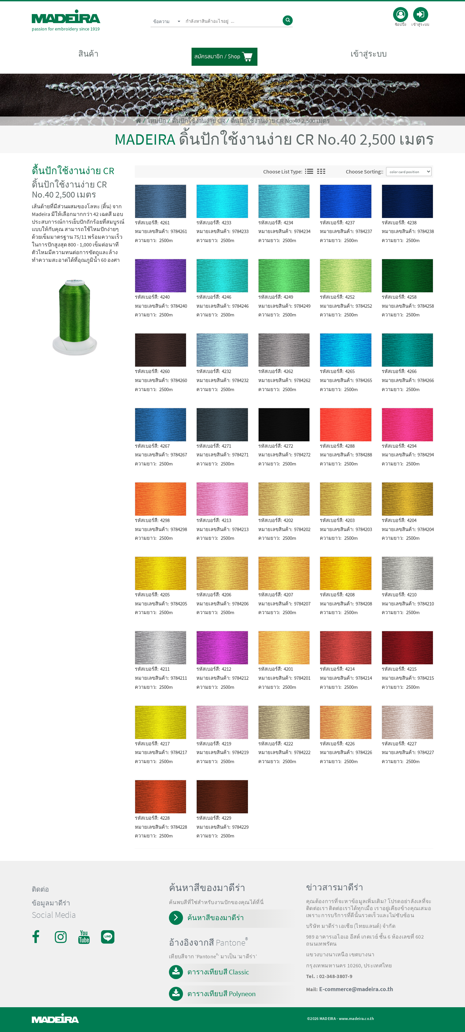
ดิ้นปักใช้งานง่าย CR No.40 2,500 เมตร (280, 121)
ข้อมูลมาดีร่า (51, 903)
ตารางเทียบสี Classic (218, 971)
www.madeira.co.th (356, 1018)
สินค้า (88, 54)
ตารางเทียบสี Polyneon (221, 993)
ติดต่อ (40, 889)
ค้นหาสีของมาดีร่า (215, 917)
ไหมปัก (156, 121)
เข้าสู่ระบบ (369, 54)
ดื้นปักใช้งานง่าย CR (198, 121)
